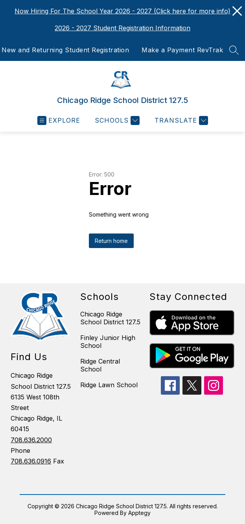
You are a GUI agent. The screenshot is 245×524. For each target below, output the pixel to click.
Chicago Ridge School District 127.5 (110, 318)
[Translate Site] (180, 120)
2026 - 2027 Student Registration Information (122, 28)
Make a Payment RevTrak (182, 50)
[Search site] (234, 50)
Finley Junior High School (107, 341)
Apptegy (139, 512)
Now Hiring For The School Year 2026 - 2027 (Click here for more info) (122, 11)
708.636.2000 (31, 440)
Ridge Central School (100, 365)
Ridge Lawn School (109, 385)
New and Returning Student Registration (65, 50)
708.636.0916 (31, 461)
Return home (111, 240)
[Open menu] (58, 120)
